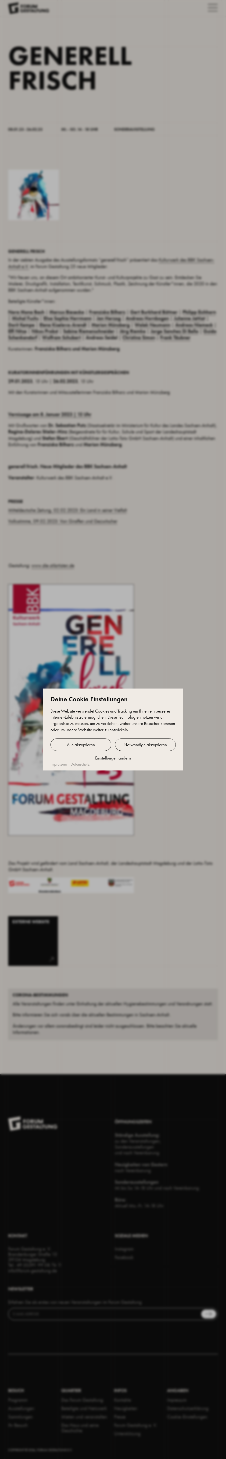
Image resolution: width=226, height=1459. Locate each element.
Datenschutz (80, 764)
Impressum (58, 764)
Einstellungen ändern (113, 758)
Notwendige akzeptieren (145, 745)
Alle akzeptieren (81, 745)
